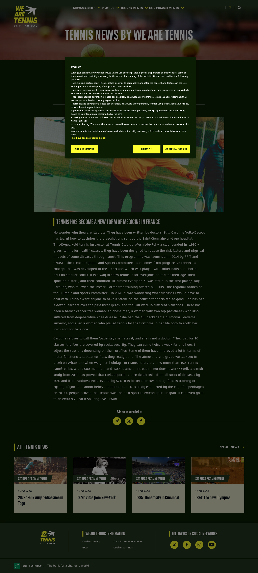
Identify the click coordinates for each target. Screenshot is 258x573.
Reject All (146, 149)
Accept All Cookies (176, 149)
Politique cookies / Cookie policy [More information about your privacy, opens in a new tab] (88, 138)
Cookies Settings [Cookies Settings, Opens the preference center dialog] (84, 149)
